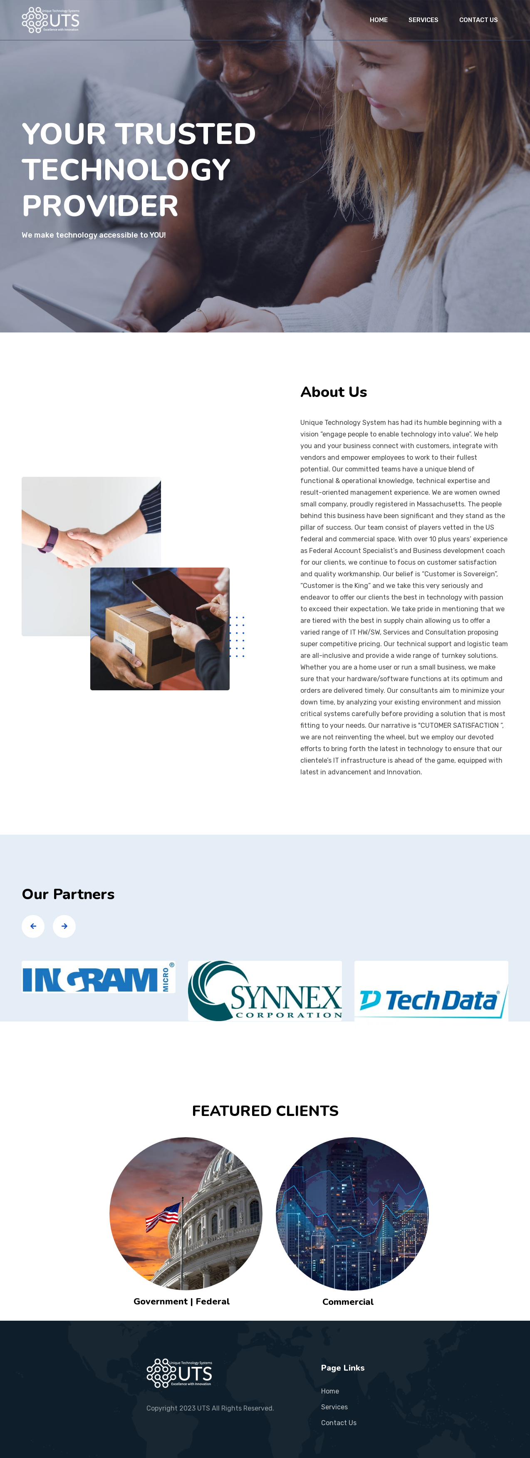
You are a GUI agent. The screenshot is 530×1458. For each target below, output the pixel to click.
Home (330, 1391)
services (334, 1407)
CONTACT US (478, 20)
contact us (339, 1423)
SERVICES (423, 20)
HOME (379, 20)
